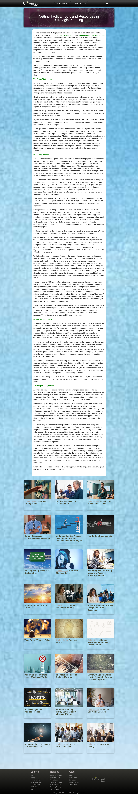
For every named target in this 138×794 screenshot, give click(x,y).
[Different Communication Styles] (37, 616)
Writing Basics (54, 780)
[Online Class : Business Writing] (100, 754)
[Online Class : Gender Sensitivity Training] (69, 616)
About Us (72, 775)
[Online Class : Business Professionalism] (69, 754)
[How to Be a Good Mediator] (100, 546)
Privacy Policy (73, 784)
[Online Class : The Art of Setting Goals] (37, 511)
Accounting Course (55, 777)
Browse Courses (61, 3)
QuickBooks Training (56, 782)
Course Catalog (35, 780)
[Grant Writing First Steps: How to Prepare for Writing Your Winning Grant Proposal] (100, 685)
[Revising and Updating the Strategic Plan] (37, 581)
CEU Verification (35, 784)
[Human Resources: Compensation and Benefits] (37, 546)
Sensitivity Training (55, 787)
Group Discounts (36, 782)
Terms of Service (74, 782)
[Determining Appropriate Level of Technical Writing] (37, 685)
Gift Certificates (35, 787)
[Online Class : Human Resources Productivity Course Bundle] (100, 650)
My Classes (80, 3)
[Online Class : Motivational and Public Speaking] (100, 720)
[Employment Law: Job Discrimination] (69, 511)
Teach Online (73, 777)
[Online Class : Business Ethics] (69, 650)
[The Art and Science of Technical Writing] (69, 685)
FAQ (32, 789)
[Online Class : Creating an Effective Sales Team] (100, 511)
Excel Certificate (55, 789)
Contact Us (72, 780)
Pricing (33, 777)
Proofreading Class (55, 784)
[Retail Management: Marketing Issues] (37, 720)
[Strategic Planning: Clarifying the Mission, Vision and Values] (69, 720)
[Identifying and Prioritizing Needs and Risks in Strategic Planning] (100, 581)
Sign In (33, 775)
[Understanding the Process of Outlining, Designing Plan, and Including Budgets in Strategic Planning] (69, 546)
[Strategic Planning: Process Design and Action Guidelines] (100, 616)
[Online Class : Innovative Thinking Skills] (69, 581)
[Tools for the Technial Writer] (37, 650)
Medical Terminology (56, 775)
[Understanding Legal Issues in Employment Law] (37, 754)
